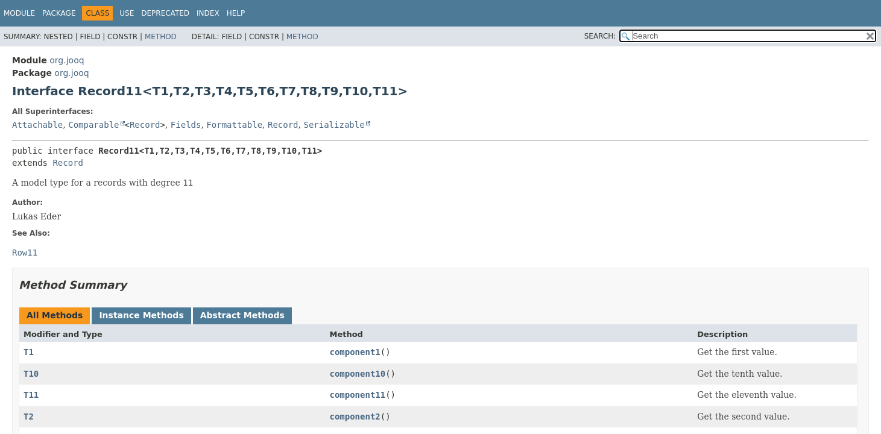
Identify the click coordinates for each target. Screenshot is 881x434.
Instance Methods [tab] (141, 315)
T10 (31, 374)
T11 (31, 395)
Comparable (93, 125)
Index (208, 13)
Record (145, 125)
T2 (29, 416)
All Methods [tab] (55, 315)
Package (58, 13)
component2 (354, 416)
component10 (357, 374)
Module (19, 13)
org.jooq (66, 60)
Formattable (234, 125)
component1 (354, 352)
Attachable (37, 125)
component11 (357, 395)
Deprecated (165, 13)
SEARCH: (600, 36)
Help (236, 13)
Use (126, 13)
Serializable (333, 125)
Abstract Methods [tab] (242, 315)
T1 (29, 352)
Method (161, 37)
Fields (186, 125)
